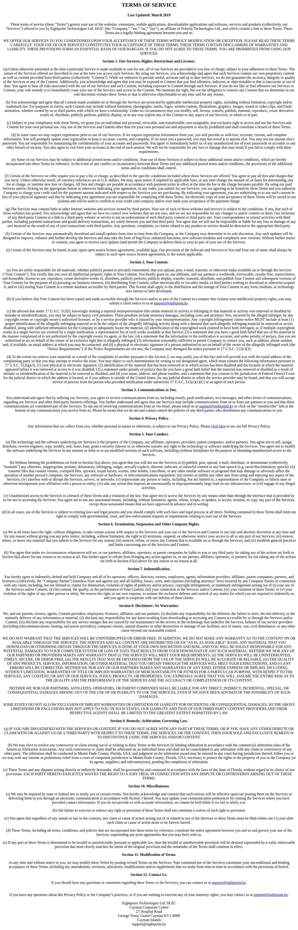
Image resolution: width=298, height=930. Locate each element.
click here (218, 426)
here (154, 250)
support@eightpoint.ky (171, 303)
